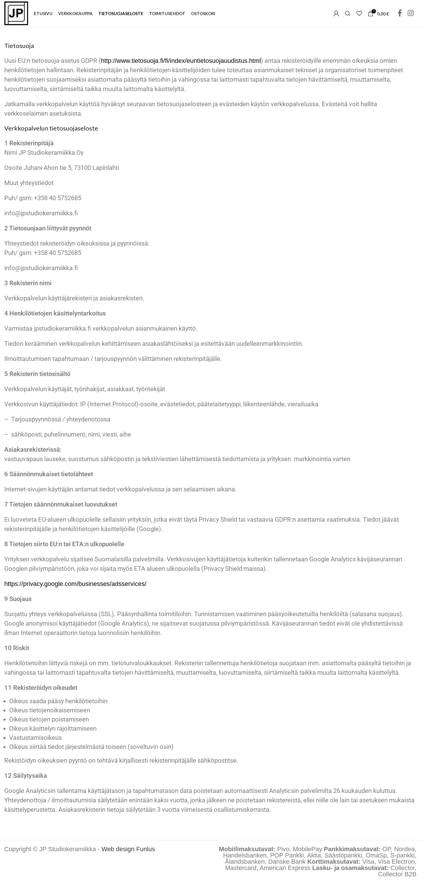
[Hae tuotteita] (347, 15)
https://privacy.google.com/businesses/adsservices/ (75, 586)
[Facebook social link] (400, 14)
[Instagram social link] (410, 14)
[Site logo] (17, 14)
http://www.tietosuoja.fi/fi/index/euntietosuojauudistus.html (181, 63)
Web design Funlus (128, 851)
